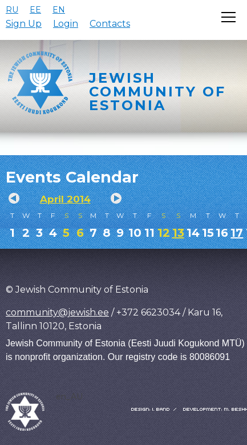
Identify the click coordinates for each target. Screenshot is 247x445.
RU (12, 10)
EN (58, 10)
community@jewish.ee (57, 312)
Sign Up (24, 23)
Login (65, 23)
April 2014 (65, 199)
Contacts (110, 23)
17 (236, 233)
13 (178, 233)
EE (35, 10)
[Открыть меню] (228, 17)
